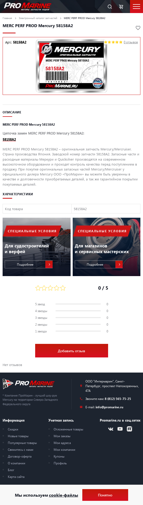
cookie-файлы (63, 495)
